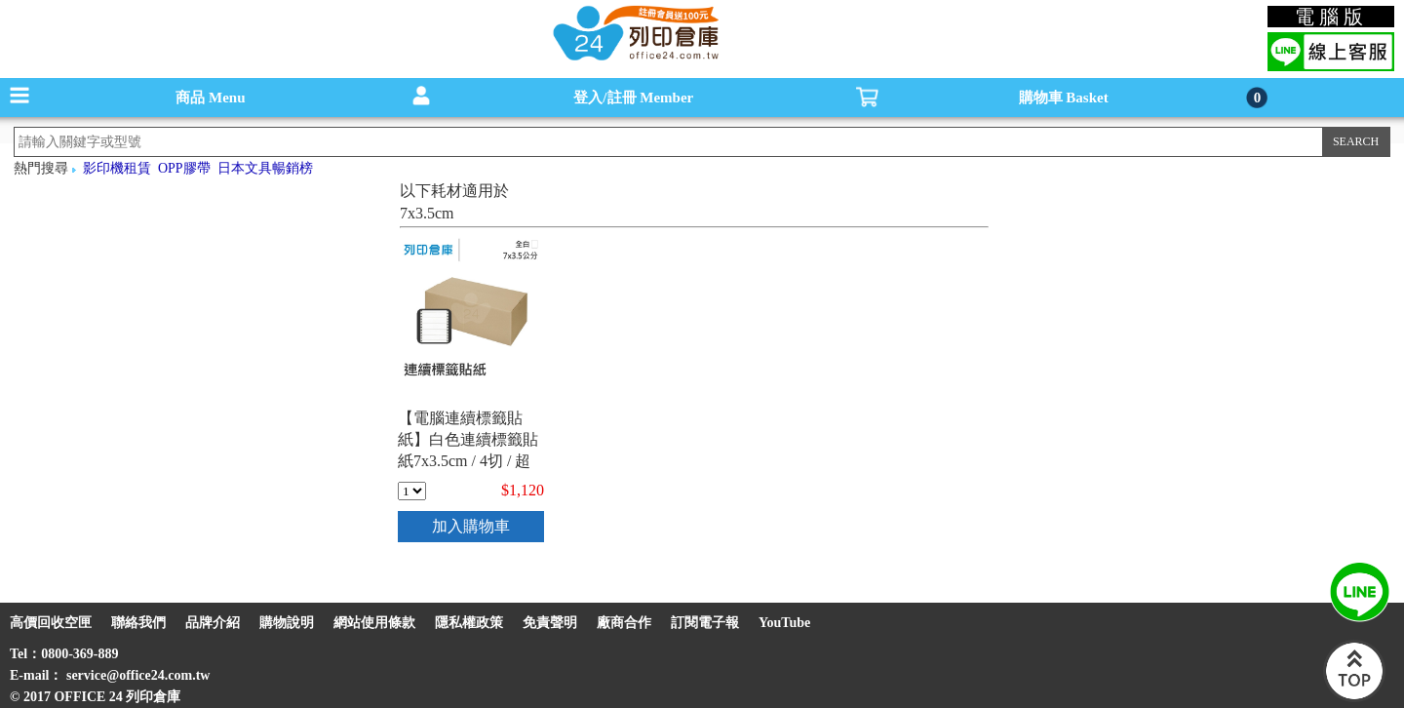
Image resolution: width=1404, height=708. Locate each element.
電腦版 (1331, 16)
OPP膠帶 (184, 168)
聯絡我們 (138, 622)
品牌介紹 (212, 622)
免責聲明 (550, 622)
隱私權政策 (469, 622)
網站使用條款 (374, 622)
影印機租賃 (117, 168)
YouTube (784, 622)
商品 (210, 97)
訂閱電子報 (705, 622)
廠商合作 (624, 622)
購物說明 (286, 622)
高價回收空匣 (51, 622)
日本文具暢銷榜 (265, 168)
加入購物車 (471, 526)
